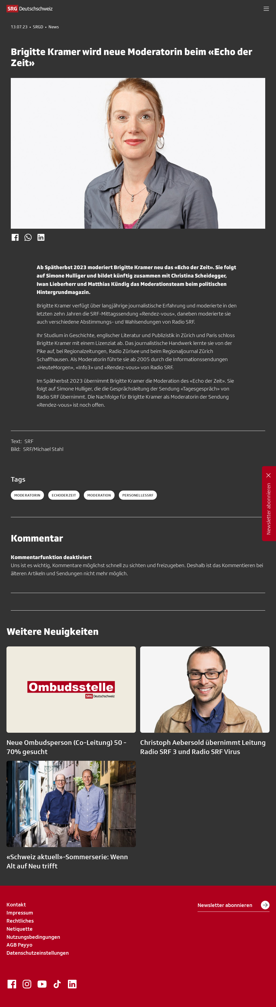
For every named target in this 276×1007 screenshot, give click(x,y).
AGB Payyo (19, 945)
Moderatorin (27, 495)
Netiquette (19, 929)
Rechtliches (20, 921)
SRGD (38, 27)
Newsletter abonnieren (234, 905)
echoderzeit (64, 495)
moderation (99, 495)
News (54, 27)
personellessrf (138, 495)
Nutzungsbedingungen (33, 937)
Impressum (19, 913)
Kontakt (16, 904)
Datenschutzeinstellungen (37, 953)
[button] (266, 8)
